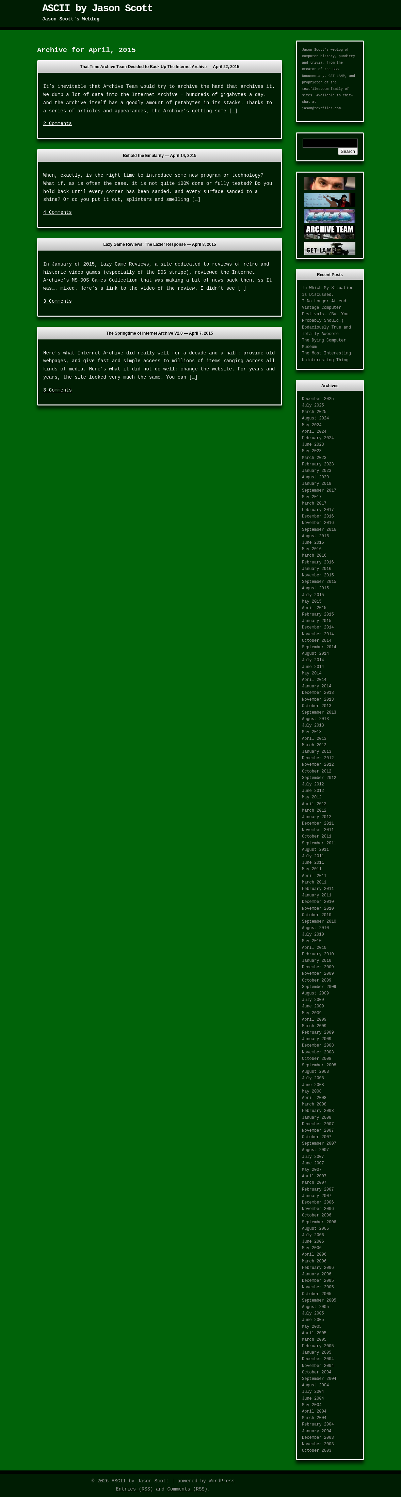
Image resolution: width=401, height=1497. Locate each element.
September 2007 (319, 1143)
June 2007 (313, 1163)
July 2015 (313, 595)
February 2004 (318, 1424)
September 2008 (319, 1065)
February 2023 (318, 464)
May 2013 (312, 732)
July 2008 (313, 1078)
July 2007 (313, 1156)
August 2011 (315, 849)
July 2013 (313, 725)
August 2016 (315, 536)
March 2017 (314, 503)
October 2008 (316, 1058)
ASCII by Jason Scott (97, 8)
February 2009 (318, 1032)
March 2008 (314, 1104)
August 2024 (315, 418)
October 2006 (316, 1215)
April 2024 (314, 431)
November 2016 (318, 523)
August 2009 (315, 993)
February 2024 (318, 438)
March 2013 (314, 745)
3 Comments (57, 301)
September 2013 (319, 712)
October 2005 (316, 1294)
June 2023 (313, 444)
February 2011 (318, 889)
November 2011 (318, 830)
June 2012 (313, 791)
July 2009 (313, 1000)
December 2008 (318, 1045)
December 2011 (318, 823)
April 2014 (314, 680)
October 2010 (316, 915)
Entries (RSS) (134, 1489)
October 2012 (316, 771)
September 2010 (319, 921)
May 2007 (312, 1169)
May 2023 (312, 451)
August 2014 (315, 653)
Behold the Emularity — (159, 155)
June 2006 (313, 1241)
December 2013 (318, 692)
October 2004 (316, 1372)
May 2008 (312, 1091)
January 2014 (316, 686)
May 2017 (312, 497)
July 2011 (313, 856)
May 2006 (312, 1248)
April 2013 (314, 738)
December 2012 (318, 758)
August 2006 (315, 1228)
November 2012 (318, 764)
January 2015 (316, 621)
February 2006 (318, 1267)
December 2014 (318, 627)
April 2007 (314, 1176)
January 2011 (316, 895)
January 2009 (316, 1039)
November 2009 (318, 973)
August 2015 (315, 588)
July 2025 (313, 405)
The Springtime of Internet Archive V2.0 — (159, 333)
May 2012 (312, 797)
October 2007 (316, 1137)
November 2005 (318, 1287)
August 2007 (315, 1150)
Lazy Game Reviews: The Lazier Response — (159, 244)
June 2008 (313, 1085)
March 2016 (314, 555)
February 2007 (318, 1189)
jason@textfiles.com (321, 108)
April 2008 (314, 1098)
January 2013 (316, 751)
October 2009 (316, 980)
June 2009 (313, 1006)
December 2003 (318, 1437)
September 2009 (319, 987)
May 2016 (312, 549)
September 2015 (319, 581)
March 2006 (314, 1261)
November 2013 (318, 699)
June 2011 (313, 862)
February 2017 (318, 510)
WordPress (222, 1481)
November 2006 (318, 1209)
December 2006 (318, 1202)
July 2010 (313, 934)
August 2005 (315, 1307)
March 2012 (314, 810)
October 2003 (316, 1450)
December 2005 (318, 1280)
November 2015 (318, 575)
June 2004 (313, 1398)
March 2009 (314, 1026)
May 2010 (312, 941)
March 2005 (314, 1339)
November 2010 (318, 908)
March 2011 (314, 882)
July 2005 (313, 1313)
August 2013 (315, 719)
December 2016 (318, 516)
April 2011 (314, 876)
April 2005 (314, 1333)
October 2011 (316, 836)
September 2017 (319, 490)
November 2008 (318, 1052)
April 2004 (314, 1411)
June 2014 (313, 667)
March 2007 (314, 1182)
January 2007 (316, 1196)
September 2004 (319, 1378)
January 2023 (316, 470)
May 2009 (312, 1013)
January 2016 (316, 569)
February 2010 (318, 954)
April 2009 (314, 1019)
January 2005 (316, 1352)
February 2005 (318, 1346)
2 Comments (57, 123)
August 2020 (315, 477)
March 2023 (314, 458)
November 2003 (318, 1444)
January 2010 (316, 960)
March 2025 (314, 412)
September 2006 (319, 1222)
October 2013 (316, 706)
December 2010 (318, 901)
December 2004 (318, 1359)
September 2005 (319, 1300)
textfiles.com (315, 89)
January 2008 (316, 1117)
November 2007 (318, 1130)
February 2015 (318, 614)
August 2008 (315, 1071)
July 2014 (313, 660)
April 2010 (314, 947)
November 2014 (318, 634)
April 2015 (314, 608)
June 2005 (313, 1320)
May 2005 (312, 1326)
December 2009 (318, 967)
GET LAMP (336, 76)
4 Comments (57, 212)
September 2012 (319, 778)
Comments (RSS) (187, 1489)
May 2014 (312, 673)
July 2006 (313, 1235)
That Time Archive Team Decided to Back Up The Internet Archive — (159, 66)
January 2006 (316, 1274)
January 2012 (316, 817)
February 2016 (318, 562)
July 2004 (313, 1391)
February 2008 (318, 1111)
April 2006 (314, 1254)
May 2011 (312, 869)
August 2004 (315, 1385)
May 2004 (312, 1405)
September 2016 (319, 529)
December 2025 (318, 399)
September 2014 (319, 647)
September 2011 (319, 843)
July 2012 (313, 784)
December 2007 (318, 1124)
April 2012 (314, 804)
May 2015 (312, 601)
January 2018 (316, 483)
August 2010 (315, 928)
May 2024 (312, 425)
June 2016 (313, 542)
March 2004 (314, 1418)
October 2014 (316, 640)
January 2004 (316, 1431)
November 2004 (318, 1366)
